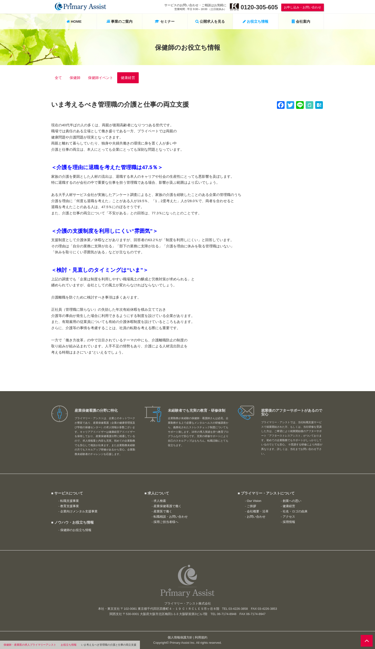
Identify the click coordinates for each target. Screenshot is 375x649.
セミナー (165, 21)
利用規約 (201, 637)
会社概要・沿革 (258, 511)
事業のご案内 (119, 21)
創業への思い (292, 501)
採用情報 (289, 522)
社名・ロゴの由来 (295, 511)
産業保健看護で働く (168, 506)
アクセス (289, 516)
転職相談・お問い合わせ (171, 516)
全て (58, 78)
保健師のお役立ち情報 (75, 530)
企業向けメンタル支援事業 (79, 511)
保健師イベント (100, 78)
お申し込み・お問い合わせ (302, 7)
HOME (74, 21)
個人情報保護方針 (180, 637)
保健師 (75, 78)
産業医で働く (163, 511)
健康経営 (128, 78)
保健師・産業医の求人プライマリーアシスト (30, 644)
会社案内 (301, 21)
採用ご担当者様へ (166, 522)
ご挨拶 (251, 506)
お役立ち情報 (69, 644)
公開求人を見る (210, 21)
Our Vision (254, 501)
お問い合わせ (256, 516)
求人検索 (160, 501)
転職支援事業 (69, 501)
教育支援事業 (69, 506)
